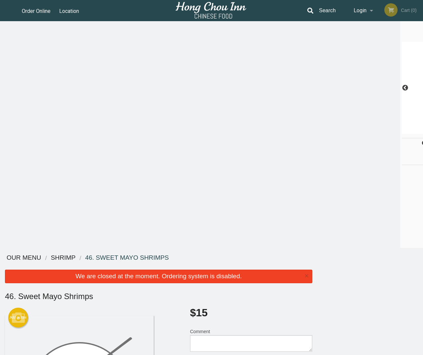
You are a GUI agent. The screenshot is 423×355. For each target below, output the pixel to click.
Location (70, 10)
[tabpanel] (370, 88)
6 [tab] (395, 130)
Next (418, 88)
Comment (251, 113)
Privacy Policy (257, 282)
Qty (208, 140)
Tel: (317, 282)
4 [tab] (375, 130)
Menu (194, 266)
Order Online (36, 10)
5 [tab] (385, 130)
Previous (322, 88)
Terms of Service (222, 350)
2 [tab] (355, 130)
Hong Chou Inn (73, 258)
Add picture (18, 91)
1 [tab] (345, 130)
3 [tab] (365, 130)
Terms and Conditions (264, 274)
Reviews (252, 266)
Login (360, 10)
